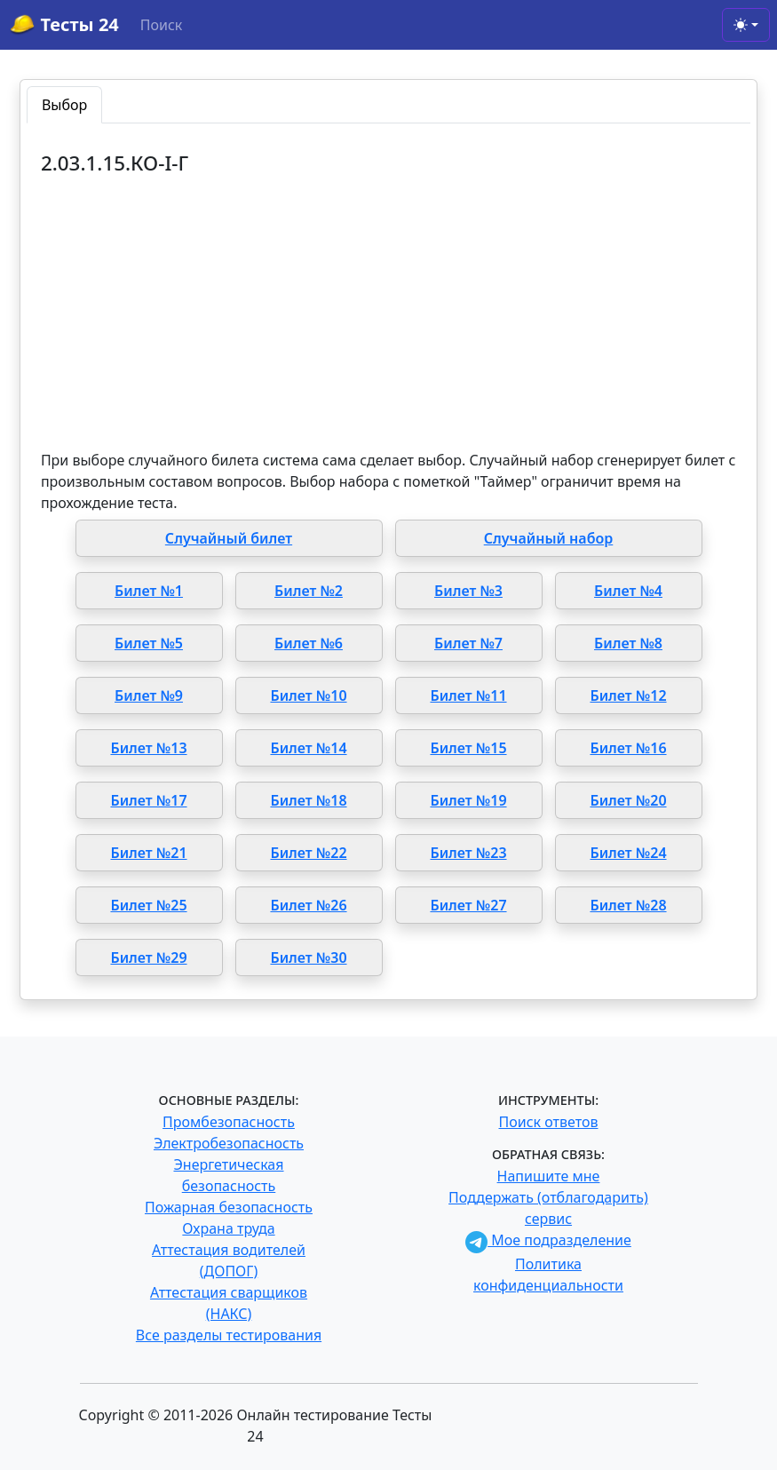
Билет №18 (308, 800)
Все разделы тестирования (228, 1335)
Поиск (161, 25)
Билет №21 (148, 852)
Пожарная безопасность (229, 1207)
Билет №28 (628, 905)
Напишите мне (548, 1176)
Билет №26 (308, 905)
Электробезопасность (229, 1143)
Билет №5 (149, 643)
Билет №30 (308, 957)
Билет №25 (148, 905)
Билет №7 (468, 643)
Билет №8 (628, 643)
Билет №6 (308, 643)
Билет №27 (468, 905)
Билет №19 (468, 800)
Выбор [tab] (64, 105)
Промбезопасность (229, 1122)
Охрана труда (228, 1228)
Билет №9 (149, 695)
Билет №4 (628, 590)
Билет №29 (148, 957)
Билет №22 (308, 852)
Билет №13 (148, 748)
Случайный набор (549, 538)
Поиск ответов (549, 1122)
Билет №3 (468, 590)
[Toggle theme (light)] (746, 25)
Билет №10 (308, 695)
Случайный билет (228, 538)
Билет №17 (148, 800)
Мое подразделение (548, 1240)
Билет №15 (468, 748)
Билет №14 (308, 748)
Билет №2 (308, 590)
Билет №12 (628, 695)
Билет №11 (468, 695)
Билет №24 (628, 852)
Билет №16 (628, 748)
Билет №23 (468, 852)
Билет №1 (149, 590)
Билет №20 (628, 800)
